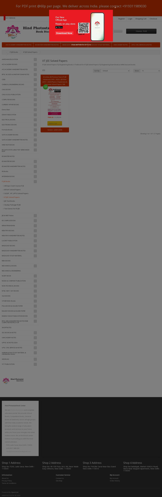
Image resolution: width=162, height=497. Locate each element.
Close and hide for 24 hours (81, 45)
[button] (115, 7)
